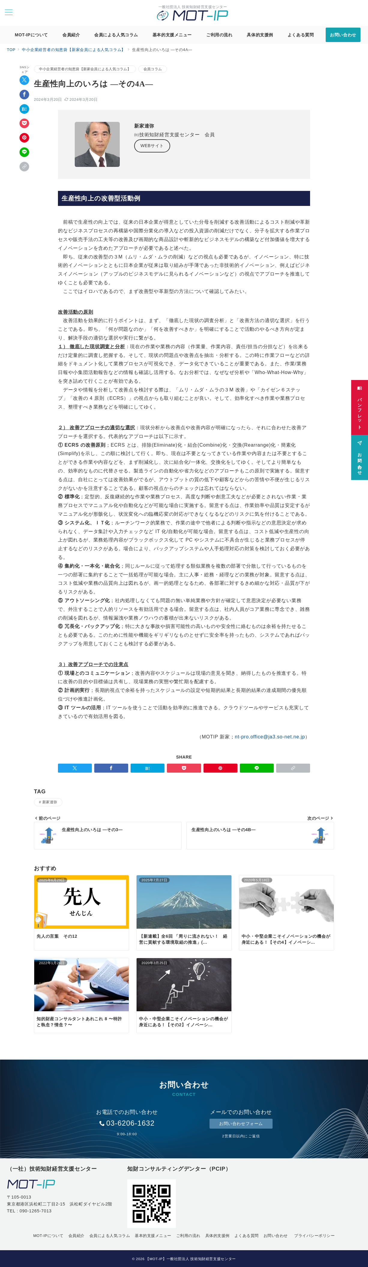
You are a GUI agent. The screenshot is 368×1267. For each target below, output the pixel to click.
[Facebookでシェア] (24, 94)
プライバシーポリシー (314, 1235)
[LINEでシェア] (24, 152)
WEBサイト (152, 145)
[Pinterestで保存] (24, 138)
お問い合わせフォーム (241, 1123)
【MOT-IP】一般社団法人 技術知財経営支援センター (191, 1259)
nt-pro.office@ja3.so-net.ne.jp (270, 736)
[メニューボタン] (8, 13)
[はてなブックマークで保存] (24, 109)
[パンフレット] (359, 405)
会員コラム (152, 69)
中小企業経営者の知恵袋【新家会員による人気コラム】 (85, 69)
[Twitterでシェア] (24, 80)
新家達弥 (49, 802)
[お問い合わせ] (359, 455)
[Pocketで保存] (24, 123)
